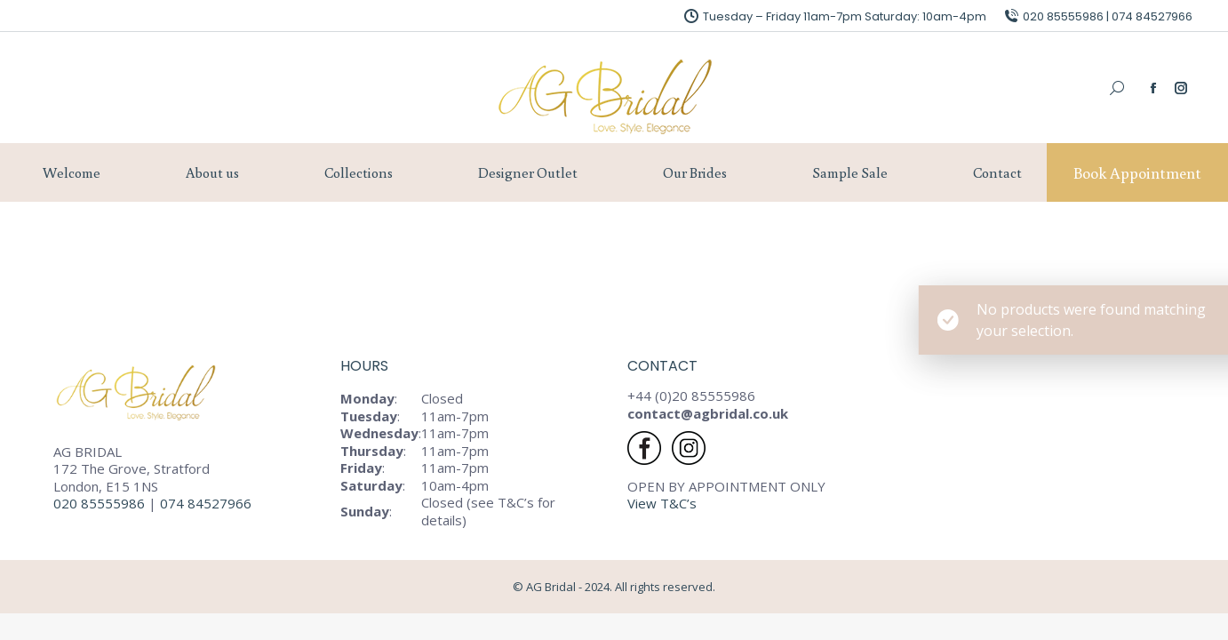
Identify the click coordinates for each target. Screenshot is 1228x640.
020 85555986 (99, 503)
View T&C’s (662, 503)
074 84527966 (207, 503)
